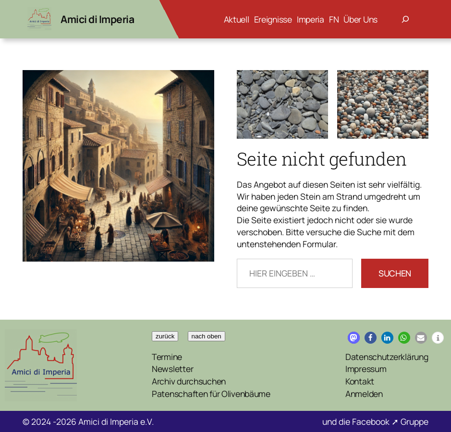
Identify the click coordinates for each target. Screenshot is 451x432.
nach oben (206, 336)
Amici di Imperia (97, 19)
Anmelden (364, 393)
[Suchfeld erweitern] (405, 19)
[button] (354, 338)
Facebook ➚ (376, 421)
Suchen (394, 273)
